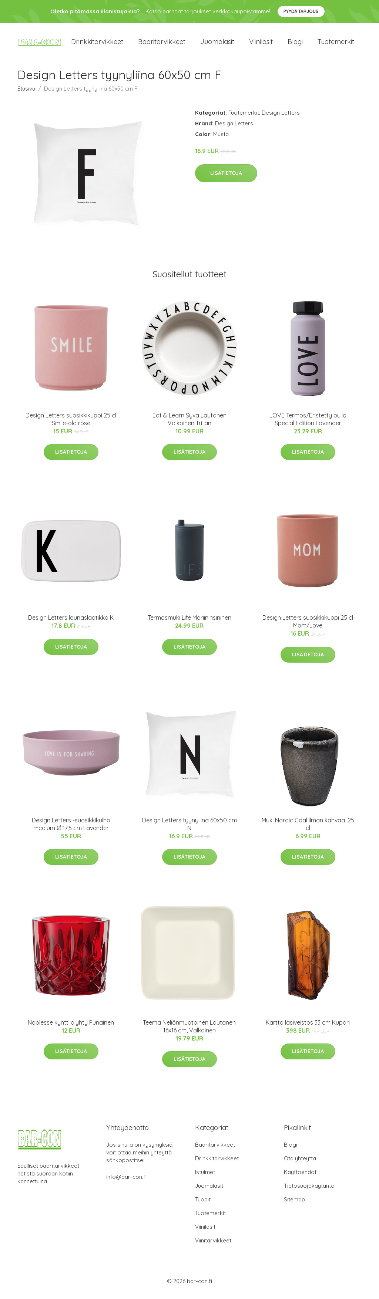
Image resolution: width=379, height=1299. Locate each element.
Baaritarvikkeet (161, 44)
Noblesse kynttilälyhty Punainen (71, 1027)
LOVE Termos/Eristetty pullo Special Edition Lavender (307, 424)
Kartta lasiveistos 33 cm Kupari (308, 1027)
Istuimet (205, 1177)
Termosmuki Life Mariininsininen (189, 622)
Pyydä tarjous (301, 11)
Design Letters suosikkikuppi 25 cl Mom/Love (307, 626)
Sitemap (294, 1204)
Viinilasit (261, 44)
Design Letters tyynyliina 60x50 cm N (189, 829)
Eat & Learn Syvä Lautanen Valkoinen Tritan (189, 424)
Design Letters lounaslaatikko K (71, 622)
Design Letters (281, 117)
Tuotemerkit (336, 44)
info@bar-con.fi (126, 1181)
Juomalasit (217, 44)
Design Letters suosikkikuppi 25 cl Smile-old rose (71, 424)
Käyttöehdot (300, 1177)
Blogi (295, 44)
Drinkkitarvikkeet (97, 44)
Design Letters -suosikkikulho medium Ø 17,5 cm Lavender (71, 829)
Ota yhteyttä (300, 1163)
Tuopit (203, 1204)
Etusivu (26, 93)
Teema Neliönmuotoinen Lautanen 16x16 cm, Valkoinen (189, 1031)
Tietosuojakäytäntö (309, 1190)
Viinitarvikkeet (213, 1245)
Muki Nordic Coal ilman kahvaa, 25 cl (308, 829)
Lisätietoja (226, 178)
